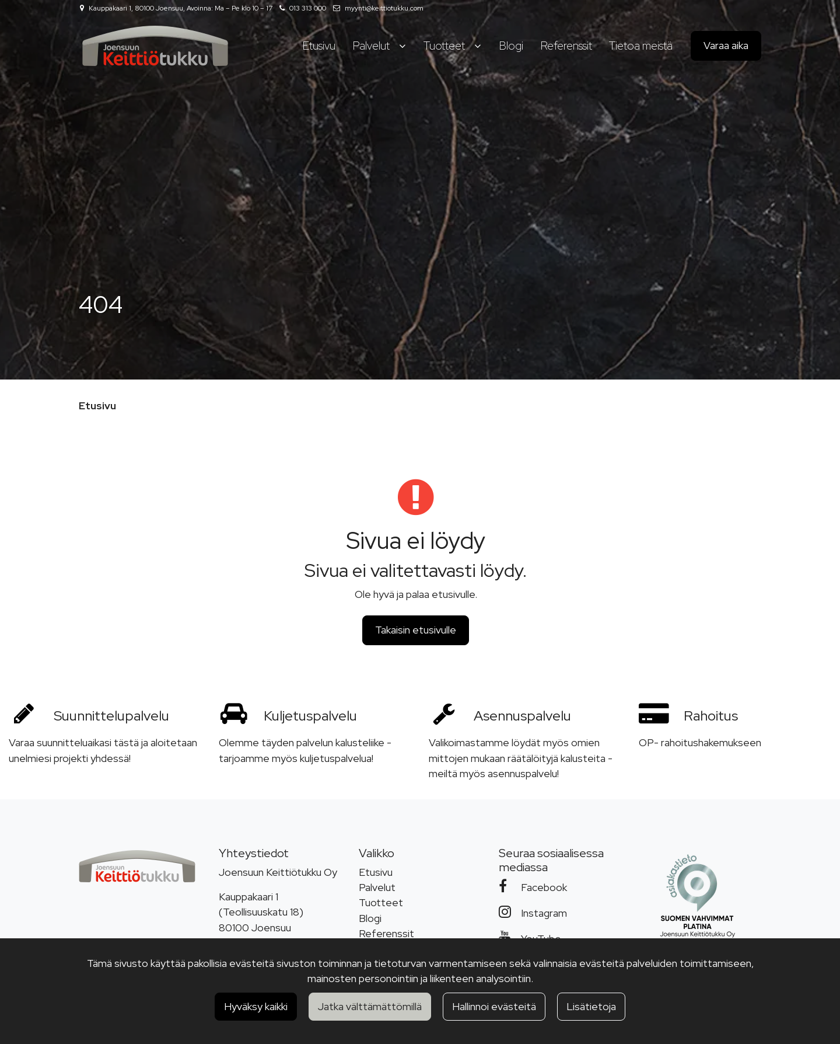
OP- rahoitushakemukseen (700, 742)
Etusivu (376, 872)
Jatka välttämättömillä (370, 1006)
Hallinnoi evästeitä (494, 1006)
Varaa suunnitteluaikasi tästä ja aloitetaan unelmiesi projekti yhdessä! (103, 750)
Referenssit (386, 933)
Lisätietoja (591, 1006)
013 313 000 (307, 8)
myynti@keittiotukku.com (384, 8)
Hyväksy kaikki (256, 1006)
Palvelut (377, 887)
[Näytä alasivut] (402, 46)
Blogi (370, 918)
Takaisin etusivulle (415, 629)
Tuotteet (381, 902)
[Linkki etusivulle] (155, 46)
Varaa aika (726, 45)
